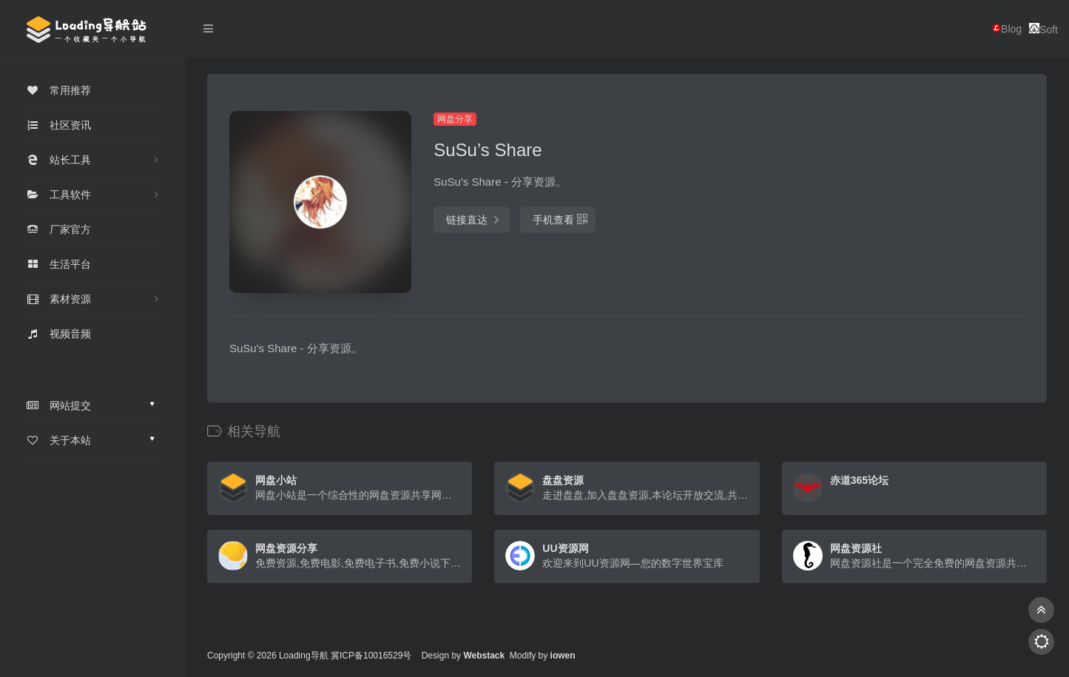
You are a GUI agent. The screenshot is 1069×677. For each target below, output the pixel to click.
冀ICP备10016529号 (371, 655)
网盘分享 (455, 119)
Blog (1007, 29)
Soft (1043, 29)
